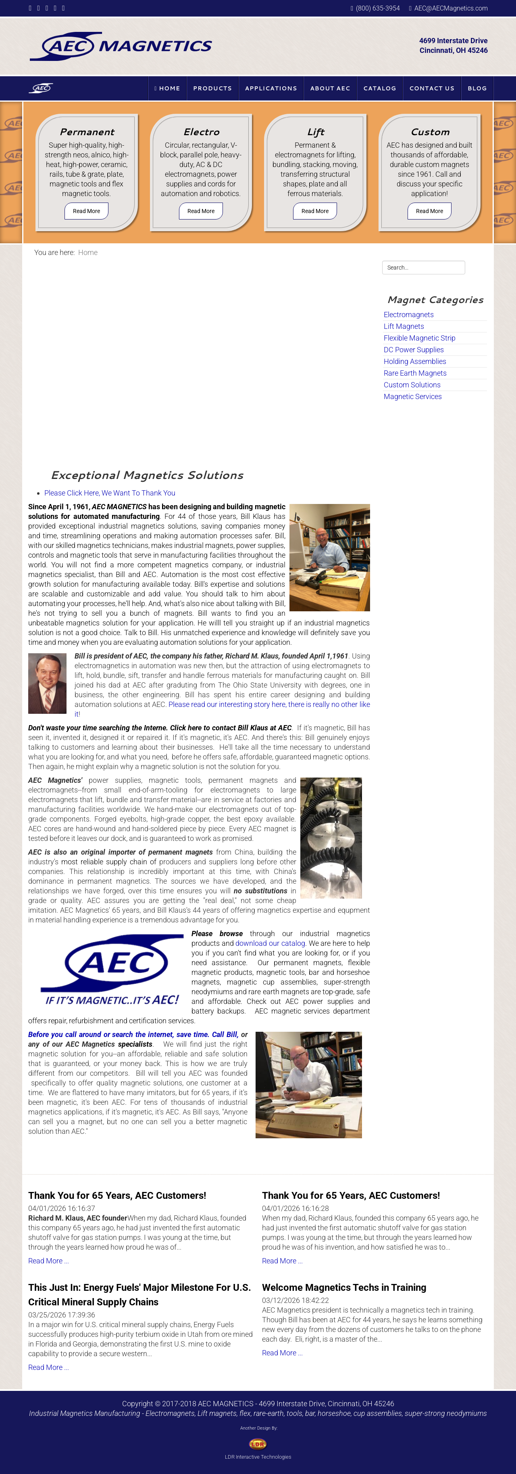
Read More (86, 211)
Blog (477, 88)
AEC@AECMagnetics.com (451, 8)
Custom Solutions (412, 385)
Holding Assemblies (415, 361)
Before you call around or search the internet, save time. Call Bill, (133, 1034)
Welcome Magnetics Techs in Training (344, 1287)
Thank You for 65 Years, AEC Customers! (117, 1195)
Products (212, 88)
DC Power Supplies (414, 349)
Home (167, 88)
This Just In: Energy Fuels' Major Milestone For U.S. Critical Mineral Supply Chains (139, 1295)
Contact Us (432, 88)
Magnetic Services (413, 396)
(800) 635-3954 (378, 8)
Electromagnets (409, 314)
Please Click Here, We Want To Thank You (109, 493)
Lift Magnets (404, 326)
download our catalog (270, 943)
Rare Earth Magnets (415, 373)
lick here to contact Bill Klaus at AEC (233, 727)
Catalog (379, 88)
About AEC (330, 88)
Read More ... (48, 1261)
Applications (271, 88)
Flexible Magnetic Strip (420, 338)
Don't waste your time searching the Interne (97, 727)
